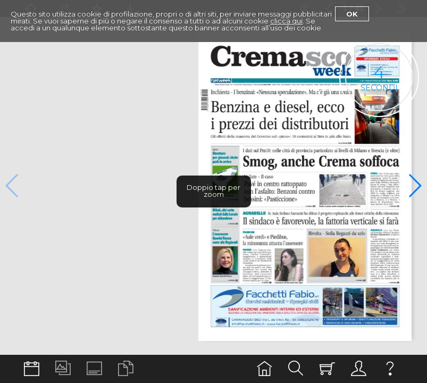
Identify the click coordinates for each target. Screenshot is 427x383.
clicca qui (286, 20)
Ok (352, 14)
